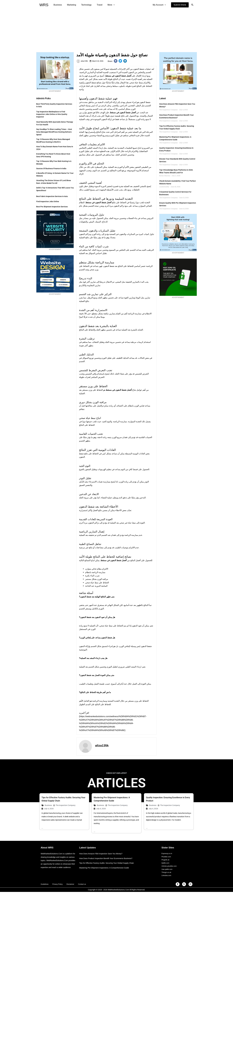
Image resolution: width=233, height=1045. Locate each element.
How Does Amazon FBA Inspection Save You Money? (102, 854)
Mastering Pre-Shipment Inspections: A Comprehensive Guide (105, 868)
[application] (109, 5)
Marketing (69, 5)
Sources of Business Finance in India (51, 168)
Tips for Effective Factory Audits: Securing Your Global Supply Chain (108, 863)
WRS (43, 5)
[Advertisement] (116, 29)
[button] (180, 4)
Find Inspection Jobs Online (47, 201)
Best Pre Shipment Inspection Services (52, 207)
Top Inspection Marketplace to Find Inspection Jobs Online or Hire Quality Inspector (51, 114)
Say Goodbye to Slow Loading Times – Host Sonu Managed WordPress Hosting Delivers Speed (54, 132)
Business (57, 5)
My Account (159, 5)
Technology (84, 5)
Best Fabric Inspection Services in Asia (52, 196)
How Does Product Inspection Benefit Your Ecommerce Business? (107, 859)
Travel (96, 5)
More (106, 5)
